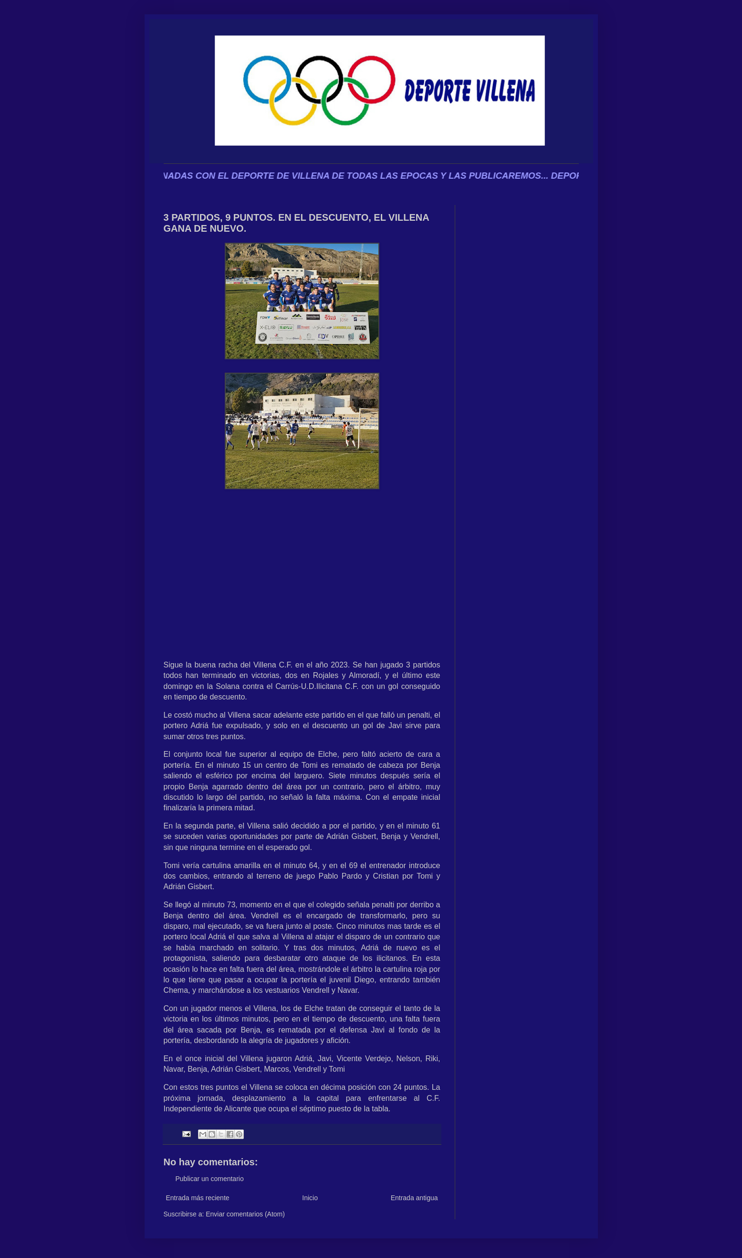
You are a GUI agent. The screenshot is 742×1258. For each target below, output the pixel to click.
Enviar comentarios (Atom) (245, 1214)
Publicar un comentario (210, 1179)
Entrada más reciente (198, 1198)
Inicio (310, 1198)
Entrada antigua (414, 1198)
